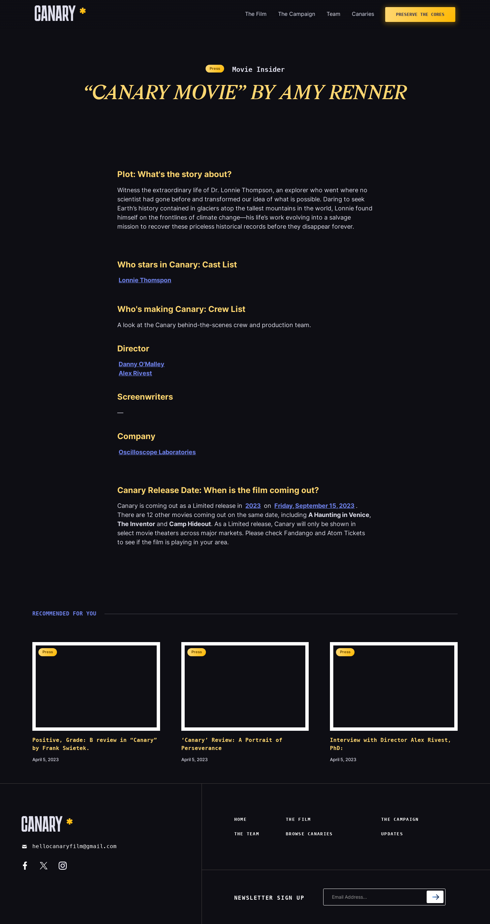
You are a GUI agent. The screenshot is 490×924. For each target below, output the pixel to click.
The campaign (400, 819)
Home (240, 819)
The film (298, 819)
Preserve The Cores (420, 14)
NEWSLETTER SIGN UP (269, 898)
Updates (392, 833)
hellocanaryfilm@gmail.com (74, 846)
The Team (246, 833)
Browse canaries (309, 833)
